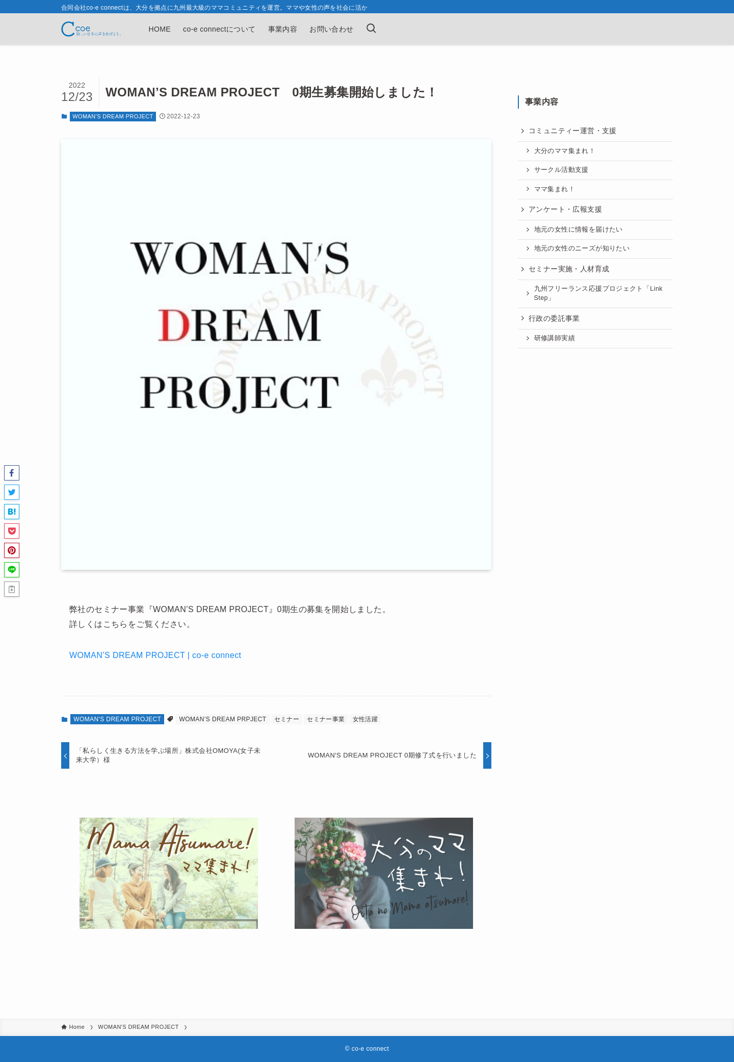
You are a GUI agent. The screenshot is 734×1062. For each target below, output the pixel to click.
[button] (11, 473)
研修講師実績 (554, 338)
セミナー (287, 719)
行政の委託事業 (554, 318)
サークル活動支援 (561, 169)
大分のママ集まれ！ (565, 151)
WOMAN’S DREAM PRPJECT (222, 719)
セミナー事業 (326, 719)
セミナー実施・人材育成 (569, 269)
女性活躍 (365, 719)
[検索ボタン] (371, 29)
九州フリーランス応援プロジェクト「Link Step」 (598, 293)
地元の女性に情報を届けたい (578, 229)
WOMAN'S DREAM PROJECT (112, 116)
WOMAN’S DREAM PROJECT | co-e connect (155, 655)
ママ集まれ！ (554, 189)
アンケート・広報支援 (565, 209)
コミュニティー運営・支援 (573, 131)
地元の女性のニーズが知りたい (582, 248)
